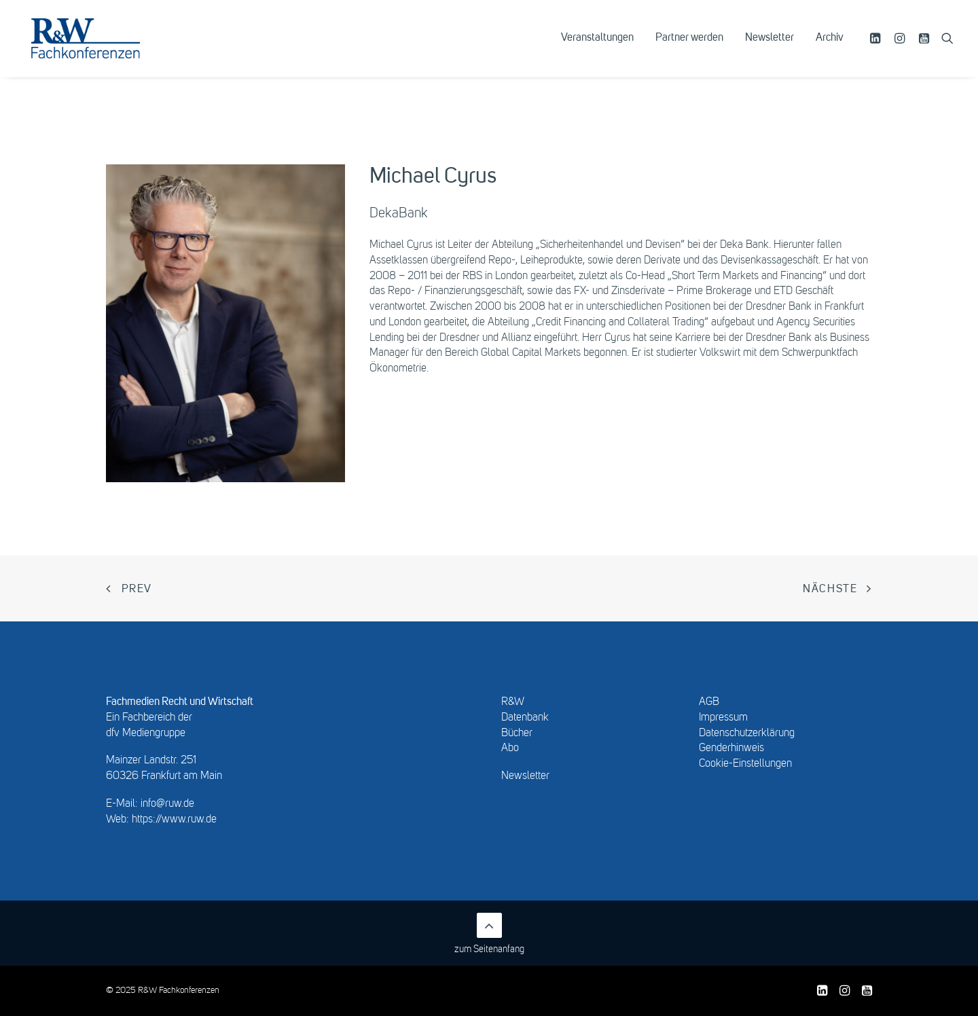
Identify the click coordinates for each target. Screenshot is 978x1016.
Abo (510, 748)
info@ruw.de (167, 804)
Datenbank (525, 717)
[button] (877, 45)
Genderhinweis (731, 748)
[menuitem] (597, 45)
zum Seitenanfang (489, 933)
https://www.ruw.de (174, 819)
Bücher (516, 733)
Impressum (723, 717)
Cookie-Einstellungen (745, 764)
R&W (512, 702)
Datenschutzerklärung (747, 733)
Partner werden (689, 45)
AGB (709, 702)
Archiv (830, 45)
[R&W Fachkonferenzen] (98, 45)
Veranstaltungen (597, 45)
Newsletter (769, 45)
